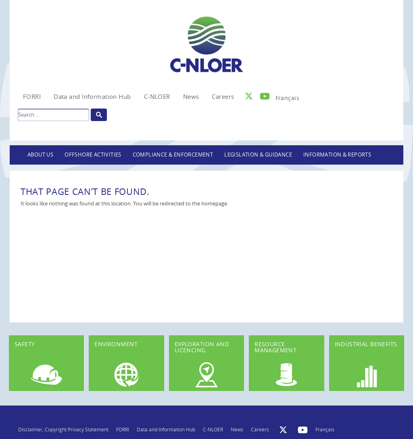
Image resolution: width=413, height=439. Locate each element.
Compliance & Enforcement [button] (173, 154)
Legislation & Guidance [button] (258, 154)
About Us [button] (40, 154)
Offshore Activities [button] (93, 154)
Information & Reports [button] (337, 154)
